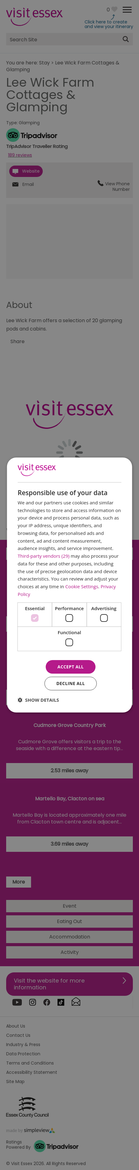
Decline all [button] (70, 683)
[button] (38, 699)
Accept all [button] (71, 667)
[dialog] (69, 585)
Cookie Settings (81, 586)
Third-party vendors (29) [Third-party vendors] (44, 556)
